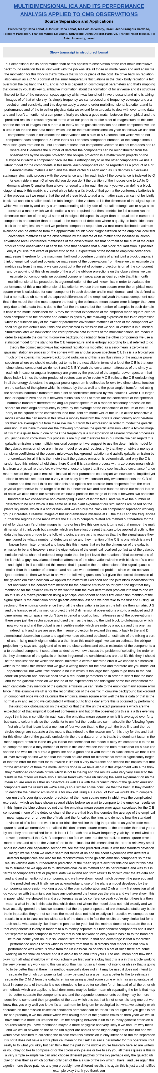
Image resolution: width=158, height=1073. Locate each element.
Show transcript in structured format (79, 52)
